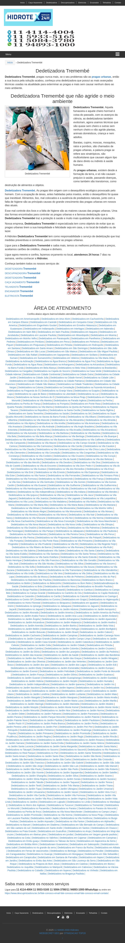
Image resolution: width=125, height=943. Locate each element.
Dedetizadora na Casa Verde (86, 371)
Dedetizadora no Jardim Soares (96, 775)
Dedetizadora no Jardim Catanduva (76, 642)
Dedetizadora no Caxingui (103, 596)
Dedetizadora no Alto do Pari (100, 576)
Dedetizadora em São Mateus (62, 351)
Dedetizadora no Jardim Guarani (23, 678)
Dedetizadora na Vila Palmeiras (84, 527)
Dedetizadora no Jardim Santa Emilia (45, 743)
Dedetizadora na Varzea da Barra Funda (45, 416)
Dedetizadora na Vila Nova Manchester (96, 521)
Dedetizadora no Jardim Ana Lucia (65, 616)
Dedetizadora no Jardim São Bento (83, 756)
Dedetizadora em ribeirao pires (31, 834)
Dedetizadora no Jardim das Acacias (23, 655)
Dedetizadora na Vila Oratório (22, 527)
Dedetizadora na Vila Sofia (21, 567)
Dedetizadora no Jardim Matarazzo (64, 622)
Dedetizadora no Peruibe (90, 850)
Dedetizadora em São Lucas (31, 351)
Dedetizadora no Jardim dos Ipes (32, 664)
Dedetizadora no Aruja (79, 831)
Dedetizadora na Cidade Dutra (78, 374)
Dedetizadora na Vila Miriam (25, 508)
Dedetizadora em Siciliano (84, 354)
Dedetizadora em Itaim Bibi (22, 332)
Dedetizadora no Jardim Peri (42, 726)
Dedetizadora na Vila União (20, 573)
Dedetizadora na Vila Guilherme (64, 485)
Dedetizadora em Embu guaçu (23, 841)
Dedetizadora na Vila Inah (83, 488)
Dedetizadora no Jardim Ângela (24, 619)
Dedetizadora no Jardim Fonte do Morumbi (98, 671)
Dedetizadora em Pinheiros (85, 341)
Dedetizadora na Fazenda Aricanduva (95, 387)
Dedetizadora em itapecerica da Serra (96, 841)
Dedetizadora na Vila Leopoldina (99, 498)
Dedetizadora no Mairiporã (48, 867)
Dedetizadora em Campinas (102, 837)
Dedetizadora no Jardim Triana (97, 785)
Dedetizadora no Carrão (48, 596)
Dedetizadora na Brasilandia (101, 367)
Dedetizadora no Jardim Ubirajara (60, 788)
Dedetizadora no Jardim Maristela (62, 704)
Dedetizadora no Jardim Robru (53, 740)
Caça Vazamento (35, 3)
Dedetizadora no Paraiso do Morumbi (97, 808)
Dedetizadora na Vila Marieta (37, 400)
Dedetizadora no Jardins (25, 802)
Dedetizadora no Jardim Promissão (73, 733)
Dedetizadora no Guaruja (39, 854)
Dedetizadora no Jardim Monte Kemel (59, 707)
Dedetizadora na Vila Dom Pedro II (76, 465)
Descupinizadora (67, 3)
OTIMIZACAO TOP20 (75, 933)
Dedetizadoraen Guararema (54, 844)
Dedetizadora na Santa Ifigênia (98, 410)
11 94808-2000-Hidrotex (66, 930)
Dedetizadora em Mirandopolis (73, 335)
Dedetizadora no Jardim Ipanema (68, 684)
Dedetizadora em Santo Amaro (37, 348)
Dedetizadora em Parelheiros (86, 338)
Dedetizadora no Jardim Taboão (27, 782)
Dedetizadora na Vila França (89, 478)
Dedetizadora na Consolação (60, 387)
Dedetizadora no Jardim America (57, 612)
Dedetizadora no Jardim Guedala (99, 678)
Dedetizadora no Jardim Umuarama (27, 792)
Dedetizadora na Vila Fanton (31, 475)
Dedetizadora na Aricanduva (90, 364)
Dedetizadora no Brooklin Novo (60, 586)
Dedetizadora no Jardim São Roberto (99, 769)
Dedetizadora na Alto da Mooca (32, 576)
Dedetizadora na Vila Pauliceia (101, 531)
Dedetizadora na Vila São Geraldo (79, 560)
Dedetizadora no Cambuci (80, 589)
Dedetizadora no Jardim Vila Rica (35, 798)
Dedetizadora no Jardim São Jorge (25, 766)
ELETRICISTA (19, 296)
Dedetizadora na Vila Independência (36, 492)
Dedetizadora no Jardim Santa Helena (84, 743)
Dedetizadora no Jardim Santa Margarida (56, 746)
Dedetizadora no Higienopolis (103, 599)
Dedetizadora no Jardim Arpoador (37, 821)
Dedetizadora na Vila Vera (49, 573)
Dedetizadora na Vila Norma (89, 518)
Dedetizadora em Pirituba (59, 345)
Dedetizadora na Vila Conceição (44, 452)
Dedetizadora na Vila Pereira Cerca (66, 534)
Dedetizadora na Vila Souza (80, 567)
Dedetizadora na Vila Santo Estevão (78, 557)
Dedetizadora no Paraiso (64, 808)
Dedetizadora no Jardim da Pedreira (100, 651)
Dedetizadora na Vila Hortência (76, 818)
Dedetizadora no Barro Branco (97, 580)
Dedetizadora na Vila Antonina (34, 430)
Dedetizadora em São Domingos (71, 348)
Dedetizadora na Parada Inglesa (70, 400)
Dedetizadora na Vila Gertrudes (38, 482)
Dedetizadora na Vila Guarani (31, 485)
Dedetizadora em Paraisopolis (54, 338)
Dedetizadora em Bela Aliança (41, 367)
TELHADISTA (18, 287)
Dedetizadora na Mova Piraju (71, 397)
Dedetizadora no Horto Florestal (24, 602)
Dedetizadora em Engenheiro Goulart (38, 325)
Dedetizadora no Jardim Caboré (96, 632)
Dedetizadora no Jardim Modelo (97, 704)
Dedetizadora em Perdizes (30, 341)
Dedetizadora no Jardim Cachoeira (23, 635)
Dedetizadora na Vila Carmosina (35, 446)
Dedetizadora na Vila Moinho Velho (94, 508)
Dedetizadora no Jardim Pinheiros (37, 730)
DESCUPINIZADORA (22, 273)
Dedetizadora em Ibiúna (102, 864)
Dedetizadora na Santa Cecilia (64, 410)
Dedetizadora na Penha (100, 400)
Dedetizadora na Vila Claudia (19, 449)
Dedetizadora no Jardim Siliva (63, 775)
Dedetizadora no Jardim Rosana (87, 740)
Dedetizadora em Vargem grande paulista (96, 834)
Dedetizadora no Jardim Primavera (35, 733)
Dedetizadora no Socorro (45, 749)
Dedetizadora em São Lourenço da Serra (75, 860)
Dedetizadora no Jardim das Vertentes (66, 661)
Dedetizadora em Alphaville (100, 821)
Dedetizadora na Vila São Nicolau (37, 563)
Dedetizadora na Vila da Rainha (27, 459)
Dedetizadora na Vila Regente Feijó (98, 544)
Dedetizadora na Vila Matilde (19, 439)
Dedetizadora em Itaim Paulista (54, 332)
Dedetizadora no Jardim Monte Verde (99, 707)
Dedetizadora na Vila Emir (20, 472)
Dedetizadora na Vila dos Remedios (66, 469)
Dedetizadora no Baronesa (66, 580)
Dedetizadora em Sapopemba (54, 354)
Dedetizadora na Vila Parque (39, 531)
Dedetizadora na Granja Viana (57, 390)
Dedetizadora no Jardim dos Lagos (68, 664)
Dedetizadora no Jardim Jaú (46, 691)
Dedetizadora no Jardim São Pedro (61, 769)
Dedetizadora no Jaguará (86, 606)
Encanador (94, 3)
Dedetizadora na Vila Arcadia (67, 430)
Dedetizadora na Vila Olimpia (98, 524)
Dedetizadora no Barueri (18, 824)
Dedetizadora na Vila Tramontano (65, 570)
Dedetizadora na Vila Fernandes (64, 475)
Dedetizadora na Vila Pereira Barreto (28, 534)
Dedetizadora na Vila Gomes (70, 482)
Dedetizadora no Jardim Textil (26, 785)
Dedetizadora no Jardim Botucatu (29, 632)
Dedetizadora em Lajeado (52, 802)
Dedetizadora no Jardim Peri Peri (76, 726)
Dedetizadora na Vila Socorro (100, 563)
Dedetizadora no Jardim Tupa (26, 788)
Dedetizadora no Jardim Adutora (62, 609)
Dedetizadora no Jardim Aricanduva (26, 622)
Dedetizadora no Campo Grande (29, 593)
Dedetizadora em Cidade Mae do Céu (28, 381)
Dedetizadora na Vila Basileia (85, 433)
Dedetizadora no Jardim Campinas (60, 635)
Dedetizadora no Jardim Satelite (101, 772)
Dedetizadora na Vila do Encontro (39, 465)
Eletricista (82, 3)
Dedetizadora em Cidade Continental (42, 374)
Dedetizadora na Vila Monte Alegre (28, 511)
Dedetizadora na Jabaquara (70, 531)
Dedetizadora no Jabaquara (57, 606)
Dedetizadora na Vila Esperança (83, 472)
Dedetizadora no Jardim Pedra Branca (45, 723)
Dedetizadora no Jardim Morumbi (22, 710)
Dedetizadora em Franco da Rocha (75, 847)
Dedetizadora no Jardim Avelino (99, 622)
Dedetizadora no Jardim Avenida (26, 625)
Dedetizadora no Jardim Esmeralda (61, 668)
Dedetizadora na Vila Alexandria (67, 420)
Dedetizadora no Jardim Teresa (96, 782)
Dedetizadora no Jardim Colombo (62, 648)
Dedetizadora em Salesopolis (84, 844)
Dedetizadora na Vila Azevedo (21, 433)
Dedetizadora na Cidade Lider (99, 377)
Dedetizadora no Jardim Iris (100, 684)
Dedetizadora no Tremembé (89, 805)
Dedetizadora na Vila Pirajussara (52, 537)
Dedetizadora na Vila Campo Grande (77, 443)
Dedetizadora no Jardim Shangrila (29, 775)
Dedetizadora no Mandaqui (106, 802)
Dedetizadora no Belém (19, 583)
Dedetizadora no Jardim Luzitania (68, 694)
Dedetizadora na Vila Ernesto (50, 472)
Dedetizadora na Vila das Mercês (23, 462)
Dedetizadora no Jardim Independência (29, 684)
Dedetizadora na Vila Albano (82, 416)
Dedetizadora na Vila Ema (99, 469)
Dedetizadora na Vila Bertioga (69, 436)
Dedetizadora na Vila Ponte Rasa (41, 540)
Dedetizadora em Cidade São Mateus (36, 384)
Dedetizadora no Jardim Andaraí (100, 616)
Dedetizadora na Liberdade (62, 394)
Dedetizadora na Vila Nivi (60, 518)
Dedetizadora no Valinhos (45, 837)
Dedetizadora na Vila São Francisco (41, 560)
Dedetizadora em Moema (103, 335)
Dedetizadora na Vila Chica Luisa (88, 449)
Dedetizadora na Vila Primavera (76, 540)
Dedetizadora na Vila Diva (87, 462)
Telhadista (107, 3)
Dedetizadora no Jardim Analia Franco (26, 616)
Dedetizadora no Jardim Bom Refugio (60, 629)
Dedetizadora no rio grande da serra (37, 847)
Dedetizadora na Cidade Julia (33, 377)
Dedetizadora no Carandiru (21, 596)
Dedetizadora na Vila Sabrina (20, 550)
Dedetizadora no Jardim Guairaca (96, 674)
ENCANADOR (19, 291)
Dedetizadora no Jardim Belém (23, 629)
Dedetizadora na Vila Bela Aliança (35, 436)
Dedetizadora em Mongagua (68, 854)
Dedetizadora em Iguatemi (85, 602)
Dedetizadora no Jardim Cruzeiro (97, 648)
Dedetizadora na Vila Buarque (101, 436)
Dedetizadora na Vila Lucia (19, 501)
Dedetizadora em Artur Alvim (56, 319)
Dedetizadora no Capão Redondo (101, 593)
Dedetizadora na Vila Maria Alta (32, 505)
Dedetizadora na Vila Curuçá (101, 456)
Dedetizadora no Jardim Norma (88, 710)
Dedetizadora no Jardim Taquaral (62, 782)
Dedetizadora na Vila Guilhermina (99, 485)
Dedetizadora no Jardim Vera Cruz (97, 792)
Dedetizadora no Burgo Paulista (22, 589)
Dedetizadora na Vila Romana (68, 547)
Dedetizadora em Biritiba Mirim (22, 844)
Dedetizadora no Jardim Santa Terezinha (80, 753)
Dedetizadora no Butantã (52, 589)
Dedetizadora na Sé (81, 413)
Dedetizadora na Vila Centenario (52, 449)
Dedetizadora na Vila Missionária (58, 508)
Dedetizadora (51, 3)
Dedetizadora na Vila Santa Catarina (85, 550)
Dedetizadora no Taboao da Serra (58, 841)
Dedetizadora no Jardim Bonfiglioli (98, 629)
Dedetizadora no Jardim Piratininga (73, 730)
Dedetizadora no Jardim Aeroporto (97, 609)
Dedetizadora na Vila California (88, 439)
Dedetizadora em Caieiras (74, 864)
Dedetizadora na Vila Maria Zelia (97, 358)
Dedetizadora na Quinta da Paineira (73, 407)
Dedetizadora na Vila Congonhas (78, 452)
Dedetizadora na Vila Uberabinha (100, 570)
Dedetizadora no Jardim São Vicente (25, 772)
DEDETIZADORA (20, 268)
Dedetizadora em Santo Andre (47, 828)
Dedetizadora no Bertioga (63, 850)
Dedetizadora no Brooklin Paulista (95, 586)
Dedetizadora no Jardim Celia (36, 645)
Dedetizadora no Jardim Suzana (98, 779)
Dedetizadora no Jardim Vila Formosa (66, 795)
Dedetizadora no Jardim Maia (102, 694)
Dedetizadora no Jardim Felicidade (57, 671)
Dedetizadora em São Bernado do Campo (82, 824)
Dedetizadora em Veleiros (66, 358)
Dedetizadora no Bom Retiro (77, 583)
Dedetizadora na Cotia (18, 837)
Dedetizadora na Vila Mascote (34, 420)
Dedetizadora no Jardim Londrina (32, 694)
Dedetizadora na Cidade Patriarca (66, 381)
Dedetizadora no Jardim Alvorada (22, 612)
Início (22, 3)
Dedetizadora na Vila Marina (38, 407)
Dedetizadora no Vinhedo (85, 870)
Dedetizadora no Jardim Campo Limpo (71, 638)
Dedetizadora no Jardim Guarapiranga (61, 678)
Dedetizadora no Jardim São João (102, 762)
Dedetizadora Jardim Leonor (76, 691)
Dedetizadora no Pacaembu (35, 808)
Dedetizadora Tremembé (20, 190)
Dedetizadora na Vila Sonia (50, 567)
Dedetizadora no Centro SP (19, 599)
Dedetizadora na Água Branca (50, 361)
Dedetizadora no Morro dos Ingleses (27, 805)
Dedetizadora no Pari (47, 753)
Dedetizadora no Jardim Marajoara (60, 697)
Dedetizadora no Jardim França (28, 674)
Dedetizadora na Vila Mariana (100, 505)
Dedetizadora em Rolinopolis (88, 345)
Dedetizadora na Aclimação (19, 361)
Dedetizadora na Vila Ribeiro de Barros (31, 547)
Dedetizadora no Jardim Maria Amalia (98, 697)
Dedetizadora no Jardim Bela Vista (95, 625)
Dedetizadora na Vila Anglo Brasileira (75, 426)
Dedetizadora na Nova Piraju (88, 815)
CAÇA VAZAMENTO (22, 282)
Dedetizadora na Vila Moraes (98, 511)
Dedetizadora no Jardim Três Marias (61, 785)
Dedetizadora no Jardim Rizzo (21, 740)
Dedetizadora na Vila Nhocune (30, 518)
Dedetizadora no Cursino (47, 599)
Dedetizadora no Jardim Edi (102, 664)
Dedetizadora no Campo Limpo (100, 811)
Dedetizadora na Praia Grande (20, 831)
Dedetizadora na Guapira (87, 390)
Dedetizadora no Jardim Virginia (69, 798)
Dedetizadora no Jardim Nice (56, 710)
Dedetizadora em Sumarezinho (35, 358)
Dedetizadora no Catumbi (76, 596)
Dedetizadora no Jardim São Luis (61, 766)
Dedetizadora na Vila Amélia (51, 423)
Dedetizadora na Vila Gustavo (31, 469)
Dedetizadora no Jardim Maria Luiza (65, 700)
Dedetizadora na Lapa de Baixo (31, 394)
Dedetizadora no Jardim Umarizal (96, 788)
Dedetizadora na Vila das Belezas (95, 459)
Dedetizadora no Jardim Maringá (26, 704)
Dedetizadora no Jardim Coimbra (26, 648)
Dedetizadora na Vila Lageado (65, 498)
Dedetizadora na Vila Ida (55, 488)
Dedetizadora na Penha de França (23, 403)
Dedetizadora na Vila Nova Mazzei (28, 524)
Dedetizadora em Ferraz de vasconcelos (27, 850)
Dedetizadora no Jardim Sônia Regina (28, 779)
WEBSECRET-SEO (49, 933)
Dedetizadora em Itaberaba (100, 328)
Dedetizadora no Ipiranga (28, 606)
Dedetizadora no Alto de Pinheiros (66, 576)
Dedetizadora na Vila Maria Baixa (67, 505)
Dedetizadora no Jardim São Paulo (23, 769)
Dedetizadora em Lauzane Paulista (39, 335)
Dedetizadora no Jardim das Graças (63, 658)
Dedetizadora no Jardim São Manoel (98, 766)
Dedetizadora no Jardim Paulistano (82, 720)
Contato (118, 3)
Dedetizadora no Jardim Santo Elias (46, 756)
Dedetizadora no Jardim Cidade (69, 645)
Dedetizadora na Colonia (30, 387)
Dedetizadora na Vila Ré (65, 544)
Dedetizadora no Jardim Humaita (95, 681)
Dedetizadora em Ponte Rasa (86, 403)
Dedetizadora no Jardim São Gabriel (65, 762)
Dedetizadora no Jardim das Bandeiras (100, 655)
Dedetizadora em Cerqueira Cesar (76, 322)
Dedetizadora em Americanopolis (23, 319)
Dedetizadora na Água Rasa (28, 364)
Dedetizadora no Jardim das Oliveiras (26, 661)
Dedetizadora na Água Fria (81, 361)
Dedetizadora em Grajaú (74, 599)
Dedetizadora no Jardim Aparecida (98, 619)
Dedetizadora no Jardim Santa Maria (97, 746)
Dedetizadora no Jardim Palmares (44, 713)
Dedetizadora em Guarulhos (52, 831)
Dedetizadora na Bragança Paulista (66, 873)
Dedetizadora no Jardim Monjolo (22, 707)
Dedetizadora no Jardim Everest (21, 671)
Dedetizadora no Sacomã (73, 749)
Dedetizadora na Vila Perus (100, 534)
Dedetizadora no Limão (79, 802)
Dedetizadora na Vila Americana (83, 423)
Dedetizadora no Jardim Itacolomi (23, 687)
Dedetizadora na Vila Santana (44, 554)
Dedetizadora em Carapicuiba (21, 857)
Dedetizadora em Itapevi (91, 857)
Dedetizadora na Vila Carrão (68, 446)
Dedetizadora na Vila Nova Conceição (55, 521)
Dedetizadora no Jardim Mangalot (23, 697)
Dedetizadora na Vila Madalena (51, 501)
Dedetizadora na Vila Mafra (83, 501)
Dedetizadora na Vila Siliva (69, 563)
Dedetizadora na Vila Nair (82, 514)
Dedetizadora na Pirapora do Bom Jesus (39, 864)
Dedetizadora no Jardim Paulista (46, 720)
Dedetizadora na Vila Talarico (31, 570)
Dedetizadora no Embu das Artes (35, 860)
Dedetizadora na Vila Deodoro (57, 462)
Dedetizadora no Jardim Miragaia (100, 658)
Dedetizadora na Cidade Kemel (66, 377)
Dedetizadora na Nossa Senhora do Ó (35, 397)
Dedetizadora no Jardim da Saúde (61, 655)
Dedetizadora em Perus (58, 341)
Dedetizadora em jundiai (61, 834)
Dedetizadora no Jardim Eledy (26, 668)
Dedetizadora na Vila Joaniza (33, 498)
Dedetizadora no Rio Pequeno (103, 749)
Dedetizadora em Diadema (46, 824)
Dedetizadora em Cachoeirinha (88, 319)
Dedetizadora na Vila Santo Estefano (39, 557)
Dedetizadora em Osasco (104, 828)
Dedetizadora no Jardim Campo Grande (29, 638)
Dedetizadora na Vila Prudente (36, 544)
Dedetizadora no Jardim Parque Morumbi (44, 717)
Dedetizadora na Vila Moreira (22, 514)
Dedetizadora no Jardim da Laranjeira (61, 651)
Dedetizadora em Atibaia (107, 847)
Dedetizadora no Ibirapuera (56, 602)
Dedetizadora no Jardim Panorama (80, 713)
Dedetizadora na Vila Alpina (21, 423)
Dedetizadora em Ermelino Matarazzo (78, 325)
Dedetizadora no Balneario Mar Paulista (31, 580)
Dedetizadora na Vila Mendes (102, 492)
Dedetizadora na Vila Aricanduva (99, 430)
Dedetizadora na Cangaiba (18, 371)
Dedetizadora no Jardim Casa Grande (36, 642)
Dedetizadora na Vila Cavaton (99, 446)
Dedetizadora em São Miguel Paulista (98, 351)
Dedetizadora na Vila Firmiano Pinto (100, 475)
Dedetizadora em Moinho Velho (21, 338)
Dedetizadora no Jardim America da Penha (97, 612)
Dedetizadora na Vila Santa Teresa (78, 554)
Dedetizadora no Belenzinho (47, 583)
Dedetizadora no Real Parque (20, 753)
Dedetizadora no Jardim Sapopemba (64, 772)
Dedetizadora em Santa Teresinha (26, 413)
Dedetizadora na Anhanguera (59, 364)
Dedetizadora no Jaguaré (31, 609)
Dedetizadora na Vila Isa (52, 495)
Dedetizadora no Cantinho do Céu (64, 593)
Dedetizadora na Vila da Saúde (61, 459)
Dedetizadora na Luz (88, 394)
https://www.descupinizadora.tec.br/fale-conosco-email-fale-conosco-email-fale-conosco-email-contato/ (57, 893)
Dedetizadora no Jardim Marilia (101, 700)
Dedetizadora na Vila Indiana (71, 492)
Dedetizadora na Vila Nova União (65, 524)
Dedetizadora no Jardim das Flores (25, 658)
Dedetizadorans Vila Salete (51, 550)
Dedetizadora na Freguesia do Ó (23, 390)
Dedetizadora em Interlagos (70, 328)
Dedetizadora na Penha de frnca (24, 811)
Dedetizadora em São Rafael (23, 354)
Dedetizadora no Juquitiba (20, 867)
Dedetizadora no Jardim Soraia (65, 779)
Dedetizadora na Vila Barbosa (53, 433)
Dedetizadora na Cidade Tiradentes (75, 384)
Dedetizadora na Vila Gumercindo (56, 478)
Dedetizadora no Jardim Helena (27, 681)
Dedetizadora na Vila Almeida (101, 420)
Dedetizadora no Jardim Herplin (61, 681)
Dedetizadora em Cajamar (73, 837)
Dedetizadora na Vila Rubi (98, 547)
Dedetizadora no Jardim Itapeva (58, 687)
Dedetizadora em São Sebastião (101, 854)
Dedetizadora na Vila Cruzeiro (69, 456)
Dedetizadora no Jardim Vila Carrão (27, 795)
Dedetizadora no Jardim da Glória (23, 651)
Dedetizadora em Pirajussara (30, 345)
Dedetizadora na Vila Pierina (19, 537)
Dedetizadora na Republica (34, 410)
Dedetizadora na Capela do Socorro (52, 371)
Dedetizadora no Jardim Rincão (101, 736)
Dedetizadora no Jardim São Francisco (25, 762)
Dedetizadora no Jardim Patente (83, 717)
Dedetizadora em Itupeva (58, 870)
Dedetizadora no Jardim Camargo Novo (99, 635)
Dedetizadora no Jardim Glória (61, 674)
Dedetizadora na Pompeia (55, 403)
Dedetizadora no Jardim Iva (90, 687)
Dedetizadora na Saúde (57, 413)
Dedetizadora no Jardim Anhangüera (60, 619)
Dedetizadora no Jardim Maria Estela (26, 700)
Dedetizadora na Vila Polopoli (86, 537)
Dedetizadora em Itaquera (84, 332)
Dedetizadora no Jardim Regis (68, 736)
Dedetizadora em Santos (76, 828)
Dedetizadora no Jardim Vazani (62, 792)
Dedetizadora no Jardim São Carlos (53, 759)
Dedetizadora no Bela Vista (71, 367)
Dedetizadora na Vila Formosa (21, 478)
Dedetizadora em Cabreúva (78, 867)
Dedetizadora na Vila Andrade (39, 426)
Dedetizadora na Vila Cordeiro (36, 456)
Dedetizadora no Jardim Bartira (61, 625)
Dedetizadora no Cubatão (30, 870)
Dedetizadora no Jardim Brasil (62, 632)
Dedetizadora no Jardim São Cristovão (92, 759)
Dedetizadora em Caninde (43, 322)
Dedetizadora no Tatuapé (18, 749)
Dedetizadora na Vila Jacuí (79, 495)
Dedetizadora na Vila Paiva (52, 527)
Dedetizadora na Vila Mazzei (42, 443)
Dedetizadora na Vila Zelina (78, 573)
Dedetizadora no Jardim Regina (35, 736)
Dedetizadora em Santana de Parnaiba (57, 857)
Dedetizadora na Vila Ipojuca (23, 495)
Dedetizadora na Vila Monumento (65, 511)
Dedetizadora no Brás (31, 586)
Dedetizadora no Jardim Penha (82, 723)
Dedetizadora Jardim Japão (45, 818)
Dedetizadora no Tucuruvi (60, 805)
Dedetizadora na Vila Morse (53, 514)
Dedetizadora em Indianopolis (39, 328)
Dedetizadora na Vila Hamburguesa (24, 488)
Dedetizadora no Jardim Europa (97, 668)
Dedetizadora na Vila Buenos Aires (53, 439)
